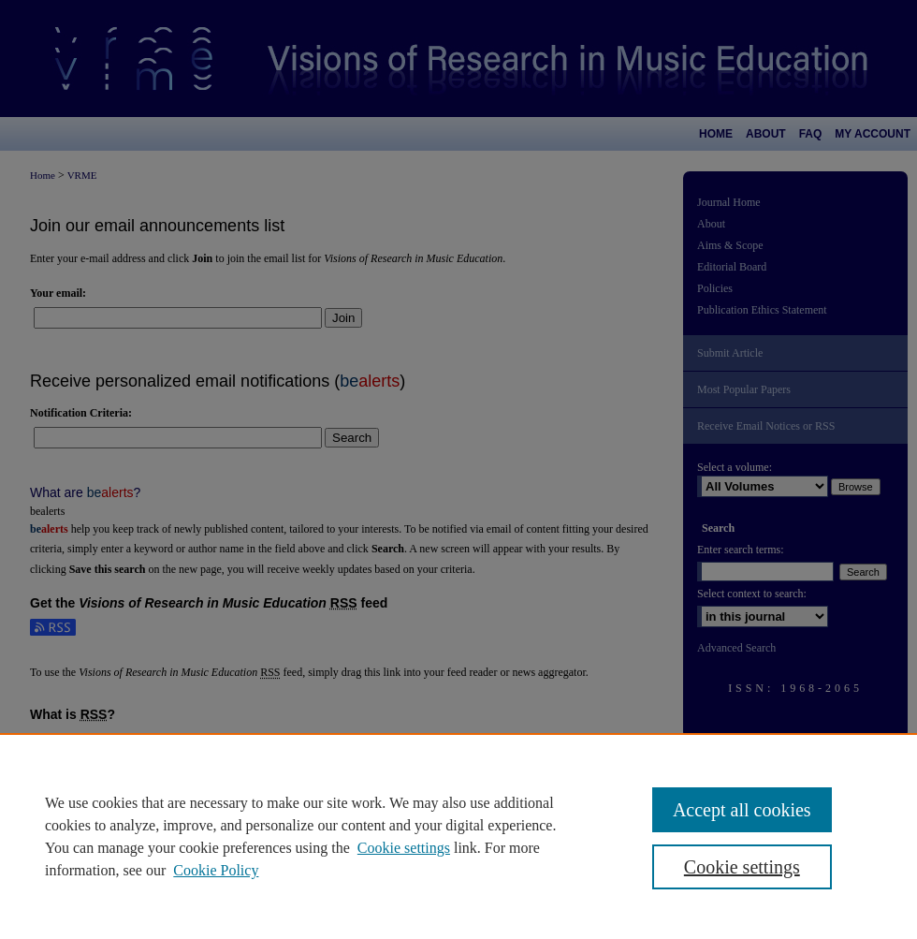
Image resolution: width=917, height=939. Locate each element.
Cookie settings (403, 848)
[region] (458, 836)
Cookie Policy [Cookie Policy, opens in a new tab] (215, 870)
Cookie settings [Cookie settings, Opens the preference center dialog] (742, 867)
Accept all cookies (742, 810)
